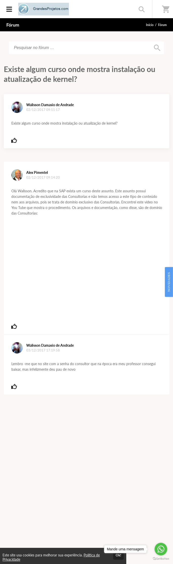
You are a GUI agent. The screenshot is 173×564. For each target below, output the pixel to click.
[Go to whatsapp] (161, 549)
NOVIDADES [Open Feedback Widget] (169, 282)
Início (150, 25)
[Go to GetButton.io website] (161, 558)
